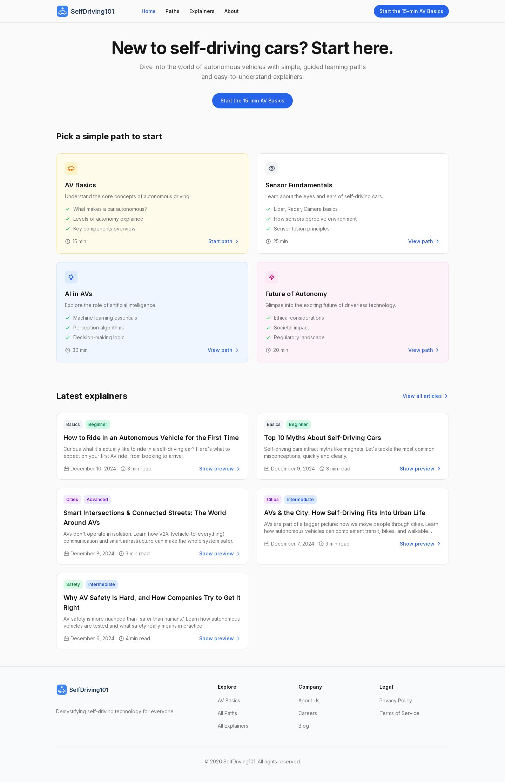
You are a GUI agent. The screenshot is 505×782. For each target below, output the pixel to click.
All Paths (227, 713)
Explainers (202, 11)
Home (149, 11)
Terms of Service (399, 713)
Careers (307, 713)
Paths (173, 11)
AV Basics (229, 700)
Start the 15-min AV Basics (411, 11)
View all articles (426, 396)
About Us (308, 700)
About (231, 11)
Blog (303, 726)
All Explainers (233, 726)
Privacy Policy (395, 700)
